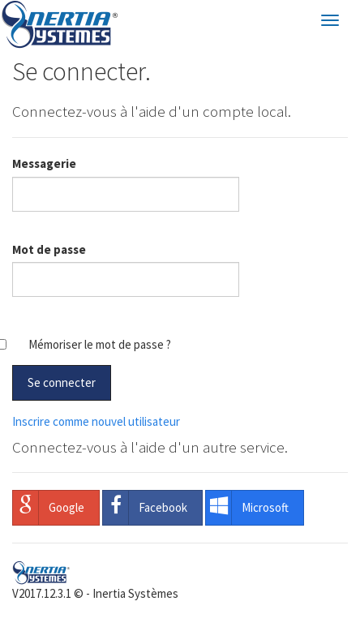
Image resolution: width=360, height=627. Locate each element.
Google (48, 507)
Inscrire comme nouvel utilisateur (96, 421)
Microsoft (247, 507)
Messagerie (44, 163)
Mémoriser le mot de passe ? (99, 344)
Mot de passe (49, 249)
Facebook (145, 507)
